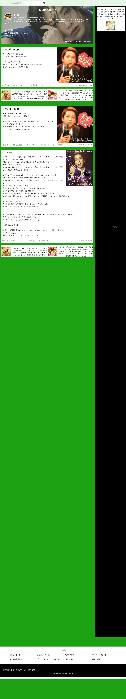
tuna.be (62, 650)
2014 (98, 626)
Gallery (68, 41)
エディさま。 (9, 152)
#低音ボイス (43, 241)
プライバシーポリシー (45, 659)
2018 (98, 616)
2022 (98, 605)
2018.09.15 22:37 (85, 145)
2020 (98, 610)
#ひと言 (53, 85)
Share (87, 41)
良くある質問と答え (16, 659)
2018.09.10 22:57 (85, 241)
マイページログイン (99, 655)
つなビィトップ (15, 655)
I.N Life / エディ (47, 10)
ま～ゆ (16, 15)
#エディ (44, 85)
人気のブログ (69, 655)
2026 (98, 595)
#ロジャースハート (20, 85)
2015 (98, 624)
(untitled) (100, 40)
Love (78, 41)
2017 (98, 618)
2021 (98, 608)
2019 (98, 613)
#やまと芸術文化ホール (19, 145)
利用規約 (57, 659)
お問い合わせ (69, 659)
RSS (99, 633)
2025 (98, 597)
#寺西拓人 (6, 85)
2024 (98, 600)
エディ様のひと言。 (12, 49)
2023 (98, 603)
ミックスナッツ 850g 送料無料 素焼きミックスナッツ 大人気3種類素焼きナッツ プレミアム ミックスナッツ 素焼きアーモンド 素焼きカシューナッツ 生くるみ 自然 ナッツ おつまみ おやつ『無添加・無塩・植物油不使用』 (29, 95)
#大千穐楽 (33, 85)
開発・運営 (96, 659)
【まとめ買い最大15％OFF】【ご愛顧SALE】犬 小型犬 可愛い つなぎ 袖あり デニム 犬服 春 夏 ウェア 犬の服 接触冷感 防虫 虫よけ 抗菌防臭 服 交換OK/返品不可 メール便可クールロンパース (111, 14)
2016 (98, 621)
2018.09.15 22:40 (85, 85)
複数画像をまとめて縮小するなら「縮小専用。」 (20, 670)
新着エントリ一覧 (43, 655)
